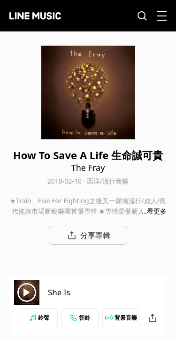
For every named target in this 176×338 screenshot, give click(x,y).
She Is (59, 292)
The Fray (88, 167)
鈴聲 (39, 318)
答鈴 (80, 318)
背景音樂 (121, 318)
